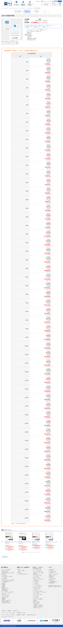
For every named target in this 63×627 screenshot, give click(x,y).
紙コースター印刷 (37, 602)
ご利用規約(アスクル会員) (21, 612)
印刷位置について (28, 26)
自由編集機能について (53, 582)
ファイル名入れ (36, 576)
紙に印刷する (16, 3)
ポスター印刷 (4, 575)
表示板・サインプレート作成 (38, 573)
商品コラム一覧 (52, 575)
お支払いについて (49, 25)
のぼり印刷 (4, 594)
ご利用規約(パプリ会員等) (20, 614)
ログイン (59, 1)
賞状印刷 (3, 599)
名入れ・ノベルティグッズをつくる (30, 3)
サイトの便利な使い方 (53, 581)
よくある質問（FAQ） (53, 571)
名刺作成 (3, 583)
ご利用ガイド (38, 1)
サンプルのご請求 (52, 578)
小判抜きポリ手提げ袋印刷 (38, 605)
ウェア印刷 (35, 583)
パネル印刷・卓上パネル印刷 (7, 576)
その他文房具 (36, 580)
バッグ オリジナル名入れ (38, 591)
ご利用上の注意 (15, 610)
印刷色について (45, 26)
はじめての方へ (52, 569)
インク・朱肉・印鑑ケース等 (23, 574)
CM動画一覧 (51, 576)
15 (40, 552)
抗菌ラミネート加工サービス (7, 600)
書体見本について (37, 26)
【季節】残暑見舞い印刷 (6, 581)
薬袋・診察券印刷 (5, 590)
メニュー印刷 (4, 577)
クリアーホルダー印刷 (37, 575)
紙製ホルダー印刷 (5, 588)
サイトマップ (51, 583)
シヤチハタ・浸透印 (21, 570)
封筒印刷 (3, 584)
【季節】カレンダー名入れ (38, 606)
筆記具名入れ (36, 574)
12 (36, 552)
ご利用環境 (9, 610)
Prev (2, 541)
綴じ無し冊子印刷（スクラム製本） (8, 572)
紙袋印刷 (3, 587)
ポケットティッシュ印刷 (6, 593)
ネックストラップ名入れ (38, 586)
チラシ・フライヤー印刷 (6, 569)
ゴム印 (19, 571)
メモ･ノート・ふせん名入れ (38, 579)
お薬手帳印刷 (4, 589)
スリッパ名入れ (36, 582)
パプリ (50, 567)
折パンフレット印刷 (5, 570)
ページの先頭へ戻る (61, 563)
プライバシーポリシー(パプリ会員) (8, 614)
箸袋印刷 (35, 600)
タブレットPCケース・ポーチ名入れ (40, 592)
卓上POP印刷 (4, 578)
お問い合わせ (43, 1)
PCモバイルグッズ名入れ (38, 599)
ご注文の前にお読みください (31, 25)
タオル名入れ (36, 581)
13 (37, 552)
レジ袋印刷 (35, 604)
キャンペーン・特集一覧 (53, 574)
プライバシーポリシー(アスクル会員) (8, 612)
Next (60, 541)
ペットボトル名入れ (37, 585)
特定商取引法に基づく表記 (31, 614)
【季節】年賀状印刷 (5, 601)
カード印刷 (4, 582)
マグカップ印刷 (36, 593)
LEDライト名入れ (37, 587)
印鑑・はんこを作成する (23, 3)
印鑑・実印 (20, 572)
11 (35, 552)
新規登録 (55, 1)
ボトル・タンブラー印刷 (38, 594)
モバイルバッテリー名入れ (38, 598)
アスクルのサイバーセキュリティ (7, 616)
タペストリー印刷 (5, 596)
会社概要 (3, 610)
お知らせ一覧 (51, 572)
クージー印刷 (36, 595)
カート (60, 4)
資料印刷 (3, 574)
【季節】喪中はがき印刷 (6, 602)
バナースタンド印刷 (5, 595)
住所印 (19, 569)
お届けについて (41, 25)
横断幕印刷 (4, 597)
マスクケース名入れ (37, 588)
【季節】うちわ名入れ (37, 607)
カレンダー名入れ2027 (37, 570)
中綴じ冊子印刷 (4, 571)
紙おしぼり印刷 (36, 601)
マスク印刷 (35, 589)
